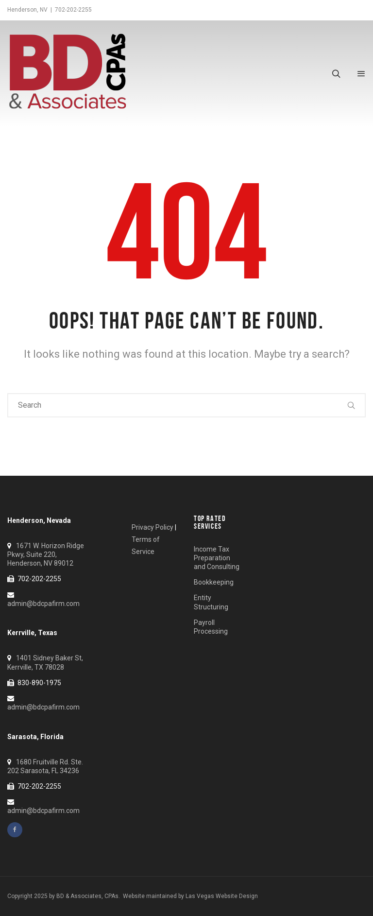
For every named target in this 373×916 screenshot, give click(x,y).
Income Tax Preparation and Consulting (216, 557)
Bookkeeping (214, 582)
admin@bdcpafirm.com (43, 603)
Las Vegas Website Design (222, 896)
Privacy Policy (152, 527)
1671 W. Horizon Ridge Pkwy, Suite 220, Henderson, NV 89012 (45, 554)
